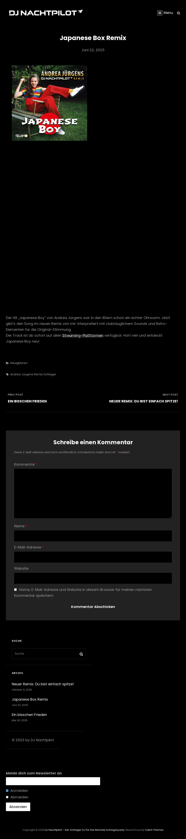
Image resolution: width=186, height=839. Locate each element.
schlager (49, 374)
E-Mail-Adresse (29, 547)
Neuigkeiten (18, 363)
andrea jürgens (21, 374)
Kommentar (26, 464)
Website (21, 568)
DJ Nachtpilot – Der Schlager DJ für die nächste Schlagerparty (84, 830)
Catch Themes (154, 830)
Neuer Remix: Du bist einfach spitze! (43, 684)
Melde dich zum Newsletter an (34, 773)
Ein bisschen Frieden (29, 714)
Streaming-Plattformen (82, 335)
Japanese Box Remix (30, 699)
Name (20, 526)
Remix (38, 374)
